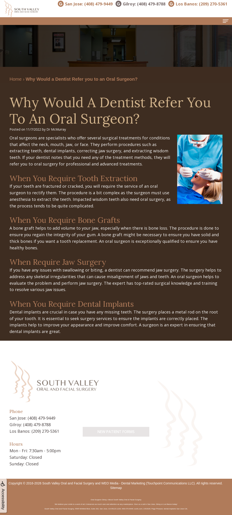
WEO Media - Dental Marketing (123, 483)
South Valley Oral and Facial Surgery (68, 483)
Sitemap (116, 488)
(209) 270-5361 (45, 431)
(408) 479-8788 (37, 424)
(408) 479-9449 (41, 418)
